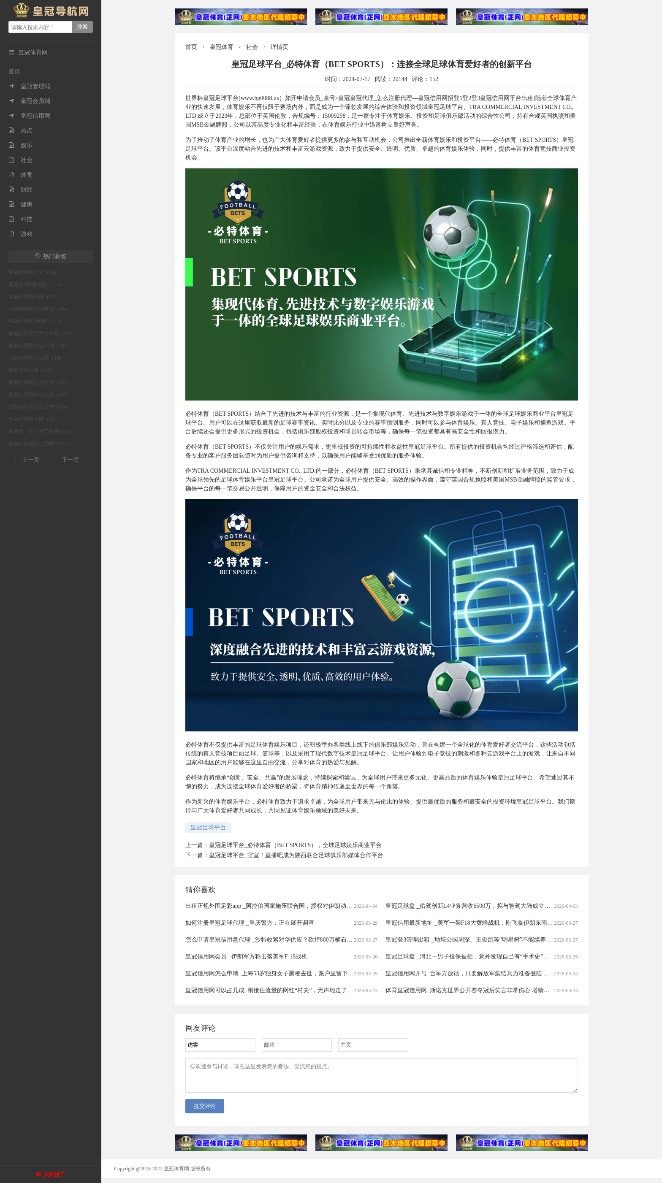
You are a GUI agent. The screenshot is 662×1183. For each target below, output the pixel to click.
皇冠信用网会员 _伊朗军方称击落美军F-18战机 (246, 956)
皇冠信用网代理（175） (35, 297)
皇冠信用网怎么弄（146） (37, 358)
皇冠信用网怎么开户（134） (40, 407)
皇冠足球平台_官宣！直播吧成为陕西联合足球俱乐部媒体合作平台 (296, 855)
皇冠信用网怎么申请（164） (40, 309)
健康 (20, 204)
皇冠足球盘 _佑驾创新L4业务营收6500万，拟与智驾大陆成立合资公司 (476, 906)
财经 (20, 190)
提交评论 (205, 1111)
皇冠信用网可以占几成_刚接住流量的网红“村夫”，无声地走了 (266, 990)
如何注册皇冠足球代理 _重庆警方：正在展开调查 (249, 923)
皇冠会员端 (29, 101)
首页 (14, 71)
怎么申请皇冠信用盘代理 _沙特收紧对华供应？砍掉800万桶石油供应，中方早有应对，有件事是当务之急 (322, 940)
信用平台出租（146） (32, 370)
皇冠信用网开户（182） (35, 272)
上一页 (31, 460)
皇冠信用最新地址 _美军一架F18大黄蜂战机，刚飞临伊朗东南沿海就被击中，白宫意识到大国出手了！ (519, 923)
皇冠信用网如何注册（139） (40, 395)
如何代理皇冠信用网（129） (40, 444)
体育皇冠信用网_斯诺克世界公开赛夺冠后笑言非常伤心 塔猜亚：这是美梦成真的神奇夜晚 (503, 990)
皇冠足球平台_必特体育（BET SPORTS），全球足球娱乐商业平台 (295, 845)
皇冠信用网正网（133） (35, 419)
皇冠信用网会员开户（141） (40, 382)
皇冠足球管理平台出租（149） (42, 333)
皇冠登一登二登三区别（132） (42, 431)
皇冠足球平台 (208, 827)
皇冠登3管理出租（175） (36, 284)
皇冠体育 (221, 47)
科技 (20, 219)
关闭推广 (54, 1174)
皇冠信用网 (29, 116)
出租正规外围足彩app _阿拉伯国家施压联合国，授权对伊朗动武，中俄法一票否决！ (295, 906)
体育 (20, 175)
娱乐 (20, 145)
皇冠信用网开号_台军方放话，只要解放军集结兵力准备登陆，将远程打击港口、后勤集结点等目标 (514, 973)
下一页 (70, 460)
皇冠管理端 (29, 86)
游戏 (20, 234)
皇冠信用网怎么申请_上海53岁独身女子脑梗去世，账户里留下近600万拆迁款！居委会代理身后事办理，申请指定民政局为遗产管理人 (359, 973)
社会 (20, 160)
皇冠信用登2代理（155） (36, 321)
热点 (20, 130)
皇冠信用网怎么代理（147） (40, 346)
